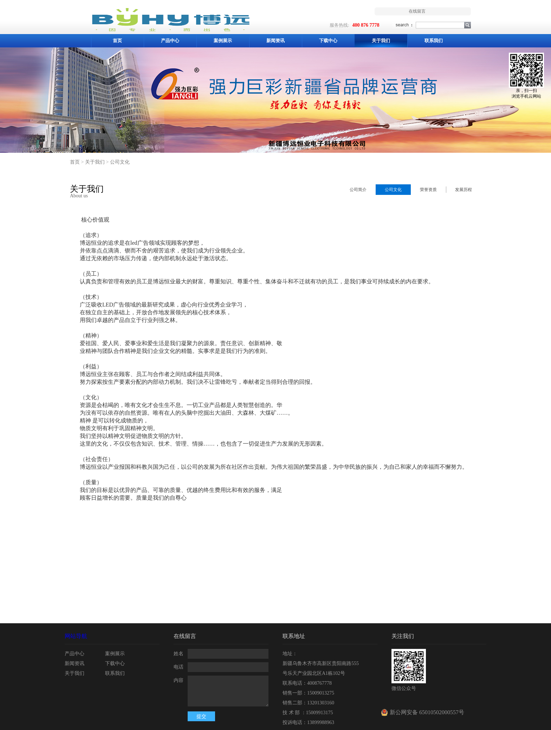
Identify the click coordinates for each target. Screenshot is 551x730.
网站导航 (76, 636)
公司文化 (120, 162)
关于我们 (95, 162)
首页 (117, 40)
